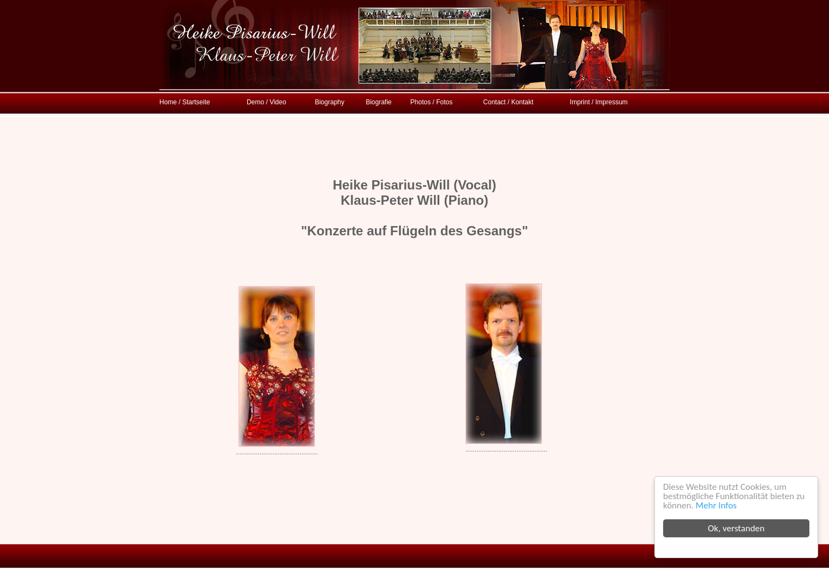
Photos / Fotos (431, 102)
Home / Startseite (184, 102)
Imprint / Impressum (599, 102)
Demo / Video (267, 102)
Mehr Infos (716, 505)
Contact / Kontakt (508, 102)
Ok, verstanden (736, 528)
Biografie (378, 102)
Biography (329, 102)
